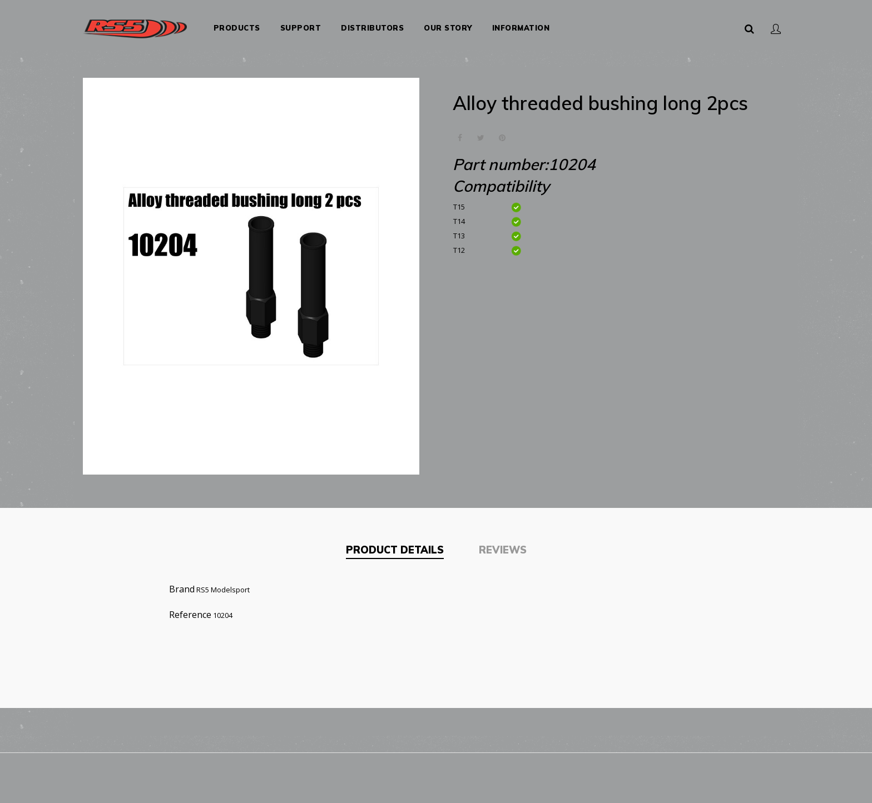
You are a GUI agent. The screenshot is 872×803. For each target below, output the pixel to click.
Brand (182, 583)
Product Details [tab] (395, 544)
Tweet (481, 132)
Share (460, 132)
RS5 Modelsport (223, 583)
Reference (190, 608)
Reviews (503, 544)
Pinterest (502, 132)
